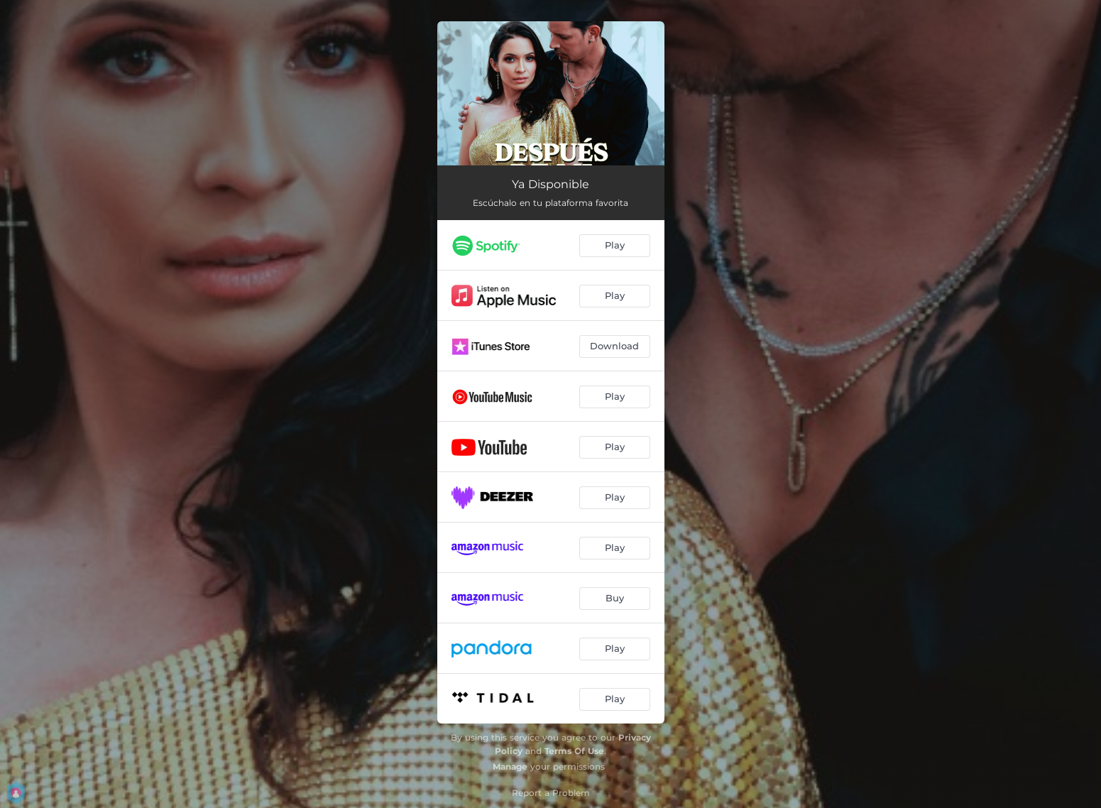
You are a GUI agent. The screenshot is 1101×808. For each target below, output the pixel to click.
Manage (510, 766)
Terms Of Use (574, 751)
